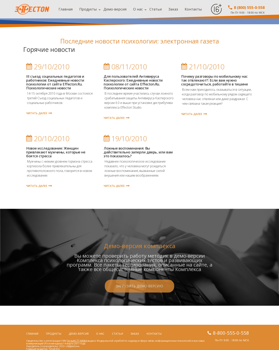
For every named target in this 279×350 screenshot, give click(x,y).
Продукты (88, 9)
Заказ (173, 9)
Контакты (193, 9)
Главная (66, 9)
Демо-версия (115, 9)
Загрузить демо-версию (139, 302)
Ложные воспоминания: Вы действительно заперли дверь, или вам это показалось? (138, 152)
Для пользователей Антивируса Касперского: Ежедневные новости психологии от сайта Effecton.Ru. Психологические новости (133, 82)
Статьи (155, 9)
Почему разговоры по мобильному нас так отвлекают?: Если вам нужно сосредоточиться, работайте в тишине (214, 80)
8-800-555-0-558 (231, 333)
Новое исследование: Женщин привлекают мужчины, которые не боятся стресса (55, 152)
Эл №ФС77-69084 (77, 340)
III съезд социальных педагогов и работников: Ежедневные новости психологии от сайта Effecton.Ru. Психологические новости (55, 82)
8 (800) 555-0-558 (246, 7)
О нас (138, 9)
